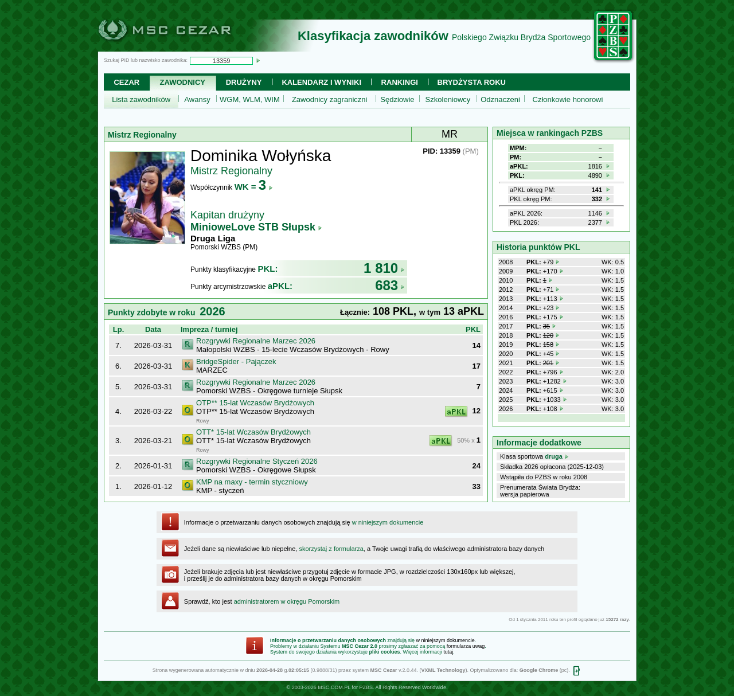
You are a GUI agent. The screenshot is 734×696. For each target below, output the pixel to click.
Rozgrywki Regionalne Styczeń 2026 (257, 461)
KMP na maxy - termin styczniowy (252, 482)
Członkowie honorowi (568, 99)
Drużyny (244, 82)
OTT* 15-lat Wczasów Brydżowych (253, 432)
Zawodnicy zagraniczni (330, 99)
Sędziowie (397, 99)
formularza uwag (466, 646)
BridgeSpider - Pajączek (236, 361)
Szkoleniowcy (448, 99)
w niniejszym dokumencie (388, 522)
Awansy (197, 99)
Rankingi (399, 82)
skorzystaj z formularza (331, 548)
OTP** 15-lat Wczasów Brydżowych (255, 402)
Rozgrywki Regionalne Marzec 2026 (255, 341)
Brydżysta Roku (472, 82)
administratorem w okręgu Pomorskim (287, 601)
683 (390, 285)
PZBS (366, 687)
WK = (254, 186)
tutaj (448, 652)
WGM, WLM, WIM (250, 99)
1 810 (384, 268)
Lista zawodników (141, 99)
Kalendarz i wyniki (321, 82)
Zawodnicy (182, 82)
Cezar (126, 82)
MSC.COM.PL (334, 687)
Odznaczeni (500, 99)
